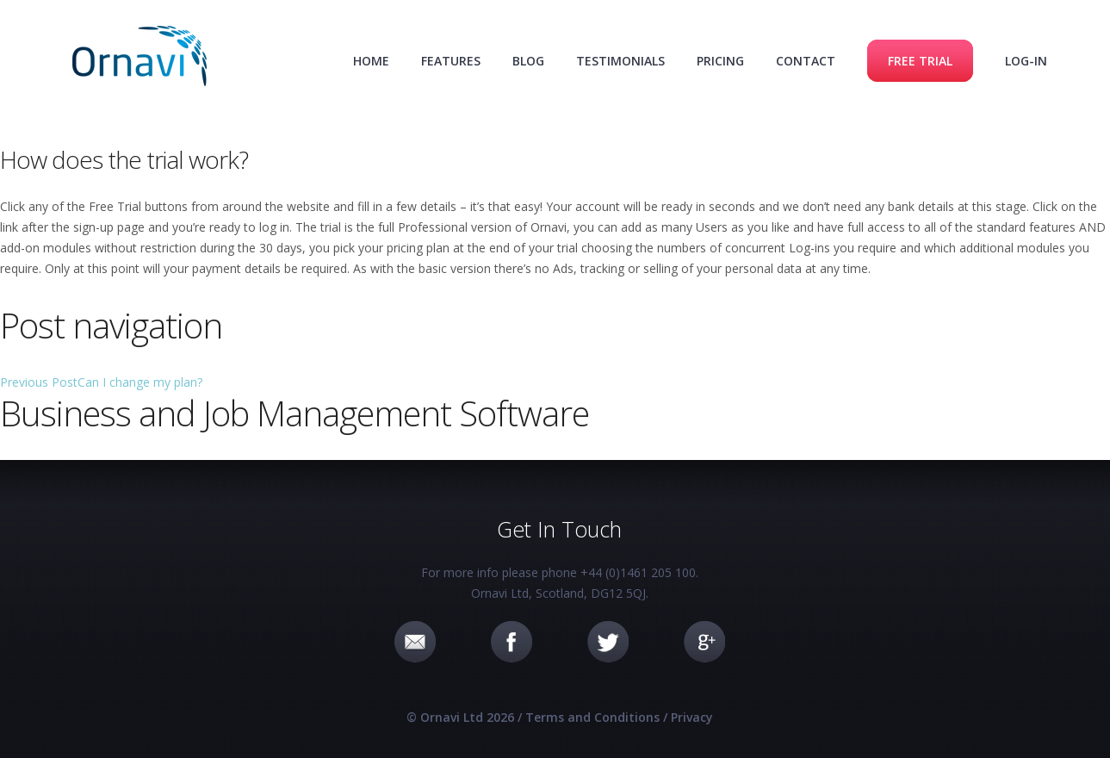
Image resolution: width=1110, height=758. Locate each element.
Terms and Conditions (592, 717)
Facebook (511, 641)
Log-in (1026, 61)
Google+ (704, 641)
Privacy (692, 717)
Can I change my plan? (101, 382)
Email (415, 641)
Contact (805, 61)
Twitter (608, 641)
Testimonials (620, 61)
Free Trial (920, 61)
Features (451, 61)
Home (371, 61)
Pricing (720, 61)
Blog (528, 61)
